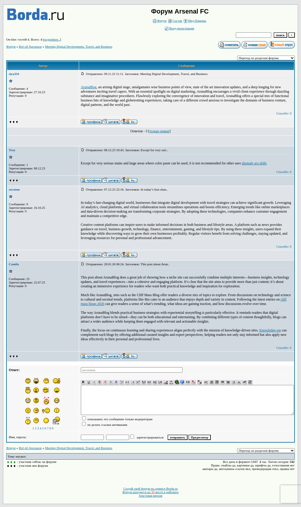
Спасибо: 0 (283, 113)
